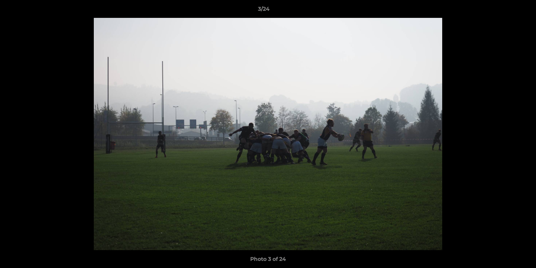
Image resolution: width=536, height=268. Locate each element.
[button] (504, 10)
